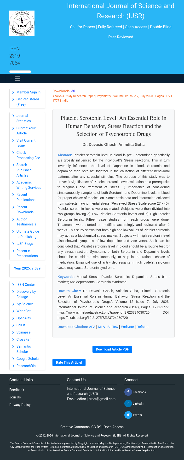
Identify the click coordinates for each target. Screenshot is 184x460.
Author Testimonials (26, 222)
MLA (101, 327)
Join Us (15, 397)
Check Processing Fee (28, 155)
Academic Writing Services (29, 185)
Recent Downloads (25, 209)
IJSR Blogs (25, 244)
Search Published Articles (24, 170)
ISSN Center (26, 285)
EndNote (127, 327)
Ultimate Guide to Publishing (28, 234)
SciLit (21, 325)
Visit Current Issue (26, 143)
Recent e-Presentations (27, 253)
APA (92, 327)
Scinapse (24, 332)
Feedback (16, 390)
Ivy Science (25, 304)
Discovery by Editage (26, 294)
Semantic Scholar (24, 349)
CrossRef (24, 340)
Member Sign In (28, 92)
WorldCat (24, 311)
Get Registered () (28, 102)
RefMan (142, 327)
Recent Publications (26, 197)
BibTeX (113, 327)
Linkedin (134, 403)
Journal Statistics (24, 118)
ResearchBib (26, 366)
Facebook (135, 392)
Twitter (133, 415)
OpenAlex (24, 318)
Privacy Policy (20, 405)
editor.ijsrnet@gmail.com (96, 399)
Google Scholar (28, 359)
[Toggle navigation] (15, 78)
